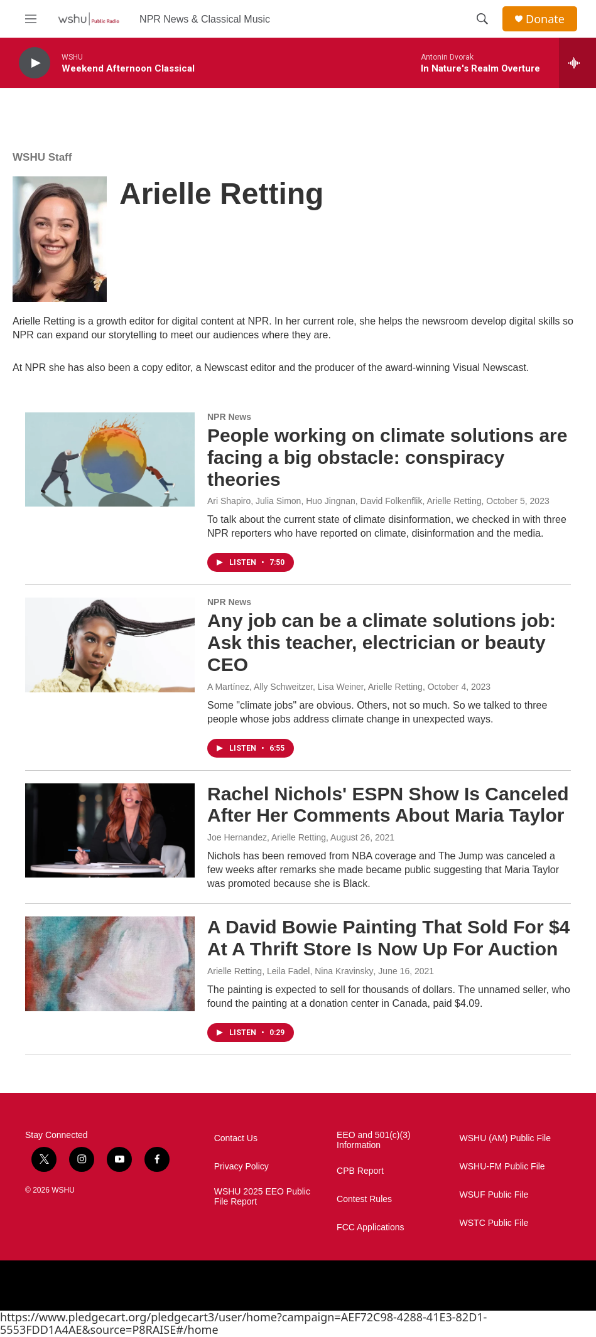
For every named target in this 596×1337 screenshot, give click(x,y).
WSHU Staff (42, 157)
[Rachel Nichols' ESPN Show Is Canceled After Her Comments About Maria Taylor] (110, 830)
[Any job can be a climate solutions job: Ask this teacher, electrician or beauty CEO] (110, 645)
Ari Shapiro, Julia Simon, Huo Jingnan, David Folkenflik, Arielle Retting (344, 501)
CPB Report (360, 1171)
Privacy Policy (241, 1166)
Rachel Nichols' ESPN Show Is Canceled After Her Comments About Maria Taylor (388, 804)
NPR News (229, 417)
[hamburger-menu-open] (31, 18)
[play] (34, 63)
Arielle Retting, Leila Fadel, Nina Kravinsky (290, 971)
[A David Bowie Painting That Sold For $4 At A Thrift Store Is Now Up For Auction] (110, 963)
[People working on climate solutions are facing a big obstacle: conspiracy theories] (110, 459)
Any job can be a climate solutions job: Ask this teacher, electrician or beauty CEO (381, 642)
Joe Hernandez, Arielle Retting (266, 837)
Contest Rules (364, 1199)
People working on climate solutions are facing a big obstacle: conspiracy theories (387, 457)
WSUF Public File (494, 1195)
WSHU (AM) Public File (505, 1138)
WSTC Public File (494, 1223)
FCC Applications (370, 1227)
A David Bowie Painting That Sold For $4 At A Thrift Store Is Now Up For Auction (388, 937)
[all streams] (577, 63)
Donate (545, 19)
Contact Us (235, 1138)
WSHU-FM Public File (502, 1166)
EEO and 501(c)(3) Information (374, 1140)
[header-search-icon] (482, 18)
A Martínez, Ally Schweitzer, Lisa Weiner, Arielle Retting (315, 687)
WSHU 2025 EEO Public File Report (262, 1196)
